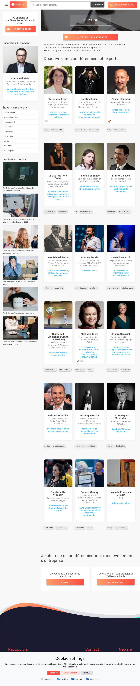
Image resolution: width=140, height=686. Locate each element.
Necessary (47, 679)
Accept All (54, 673)
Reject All (86, 673)
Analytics (62, 679)
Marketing (77, 679)
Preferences (92, 679)
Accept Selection (70, 673)
